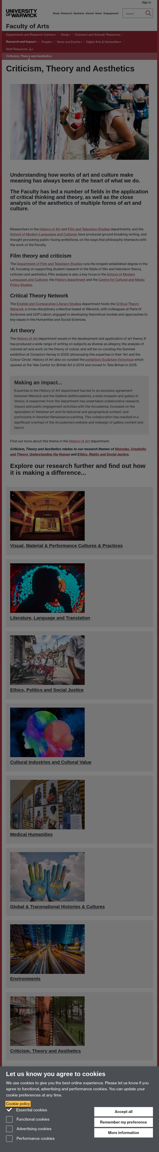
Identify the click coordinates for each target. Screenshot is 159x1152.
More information (123, 1132)
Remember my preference (123, 1122)
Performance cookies (30, 1139)
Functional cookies (27, 1120)
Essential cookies (26, 1109)
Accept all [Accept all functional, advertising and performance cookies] (123, 1111)
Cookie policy (18, 1103)
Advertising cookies (29, 1129)
